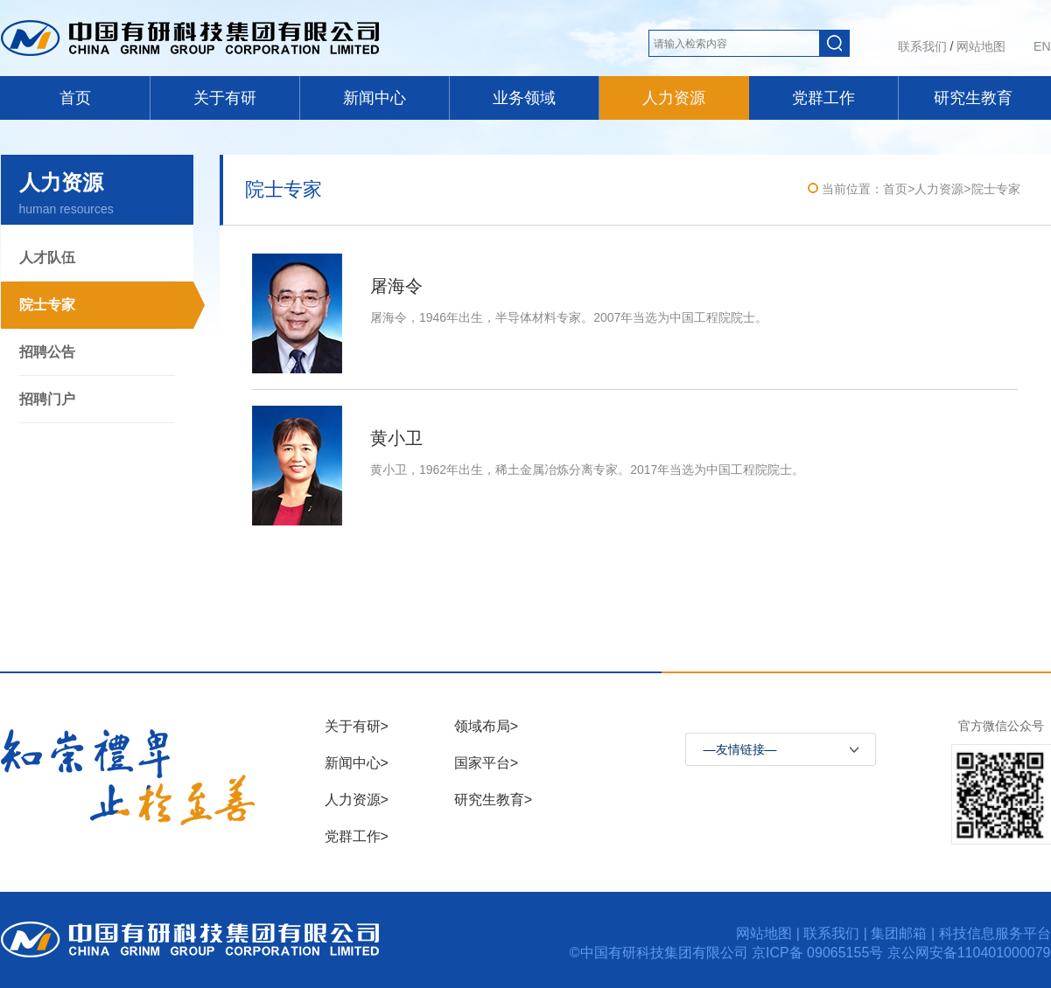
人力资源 (673, 98)
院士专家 (47, 304)
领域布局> (486, 726)
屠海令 (396, 286)
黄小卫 (396, 438)
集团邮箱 (899, 933)
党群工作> (357, 836)
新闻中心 (374, 98)
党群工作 (823, 98)
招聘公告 (47, 351)
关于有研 (224, 98)
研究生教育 (973, 98)
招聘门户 (47, 399)
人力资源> (357, 799)
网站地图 (980, 46)
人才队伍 (47, 257)
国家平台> (486, 762)
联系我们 (922, 46)
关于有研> (357, 726)
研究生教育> (493, 799)
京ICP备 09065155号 (819, 952)
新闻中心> (357, 762)
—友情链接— (740, 749)
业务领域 (524, 98)
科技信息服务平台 (995, 933)
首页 (75, 98)
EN (1041, 46)
